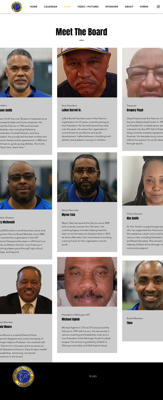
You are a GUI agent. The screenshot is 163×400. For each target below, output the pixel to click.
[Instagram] (158, 7)
